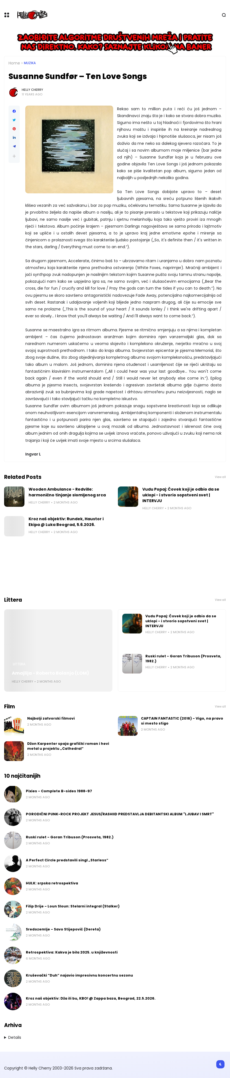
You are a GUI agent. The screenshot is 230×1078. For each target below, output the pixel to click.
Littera (19, 664)
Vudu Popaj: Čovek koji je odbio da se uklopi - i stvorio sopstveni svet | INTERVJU (180, 494)
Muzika (30, 63)
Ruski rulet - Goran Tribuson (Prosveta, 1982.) (183, 658)
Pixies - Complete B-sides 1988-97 (59, 791)
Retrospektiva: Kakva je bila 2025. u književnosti (72, 952)
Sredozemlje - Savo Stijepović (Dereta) (63, 929)
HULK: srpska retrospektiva (52, 883)
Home (14, 63)
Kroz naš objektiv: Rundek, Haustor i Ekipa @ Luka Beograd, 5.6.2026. (66, 521)
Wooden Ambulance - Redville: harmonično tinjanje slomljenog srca (67, 492)
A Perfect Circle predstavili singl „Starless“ (67, 860)
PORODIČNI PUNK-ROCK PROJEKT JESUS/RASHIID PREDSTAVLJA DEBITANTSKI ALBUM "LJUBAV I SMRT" (120, 814)
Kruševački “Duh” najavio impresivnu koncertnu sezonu (79, 975)
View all (220, 477)
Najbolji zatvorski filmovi (51, 718)
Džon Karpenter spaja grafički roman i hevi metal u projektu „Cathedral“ (68, 746)
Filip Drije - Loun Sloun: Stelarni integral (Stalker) (73, 906)
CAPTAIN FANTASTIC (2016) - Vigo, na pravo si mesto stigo (182, 721)
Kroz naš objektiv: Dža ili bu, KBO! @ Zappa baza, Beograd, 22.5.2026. (91, 998)
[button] (14, 156)
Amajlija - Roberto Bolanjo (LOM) (50, 673)
